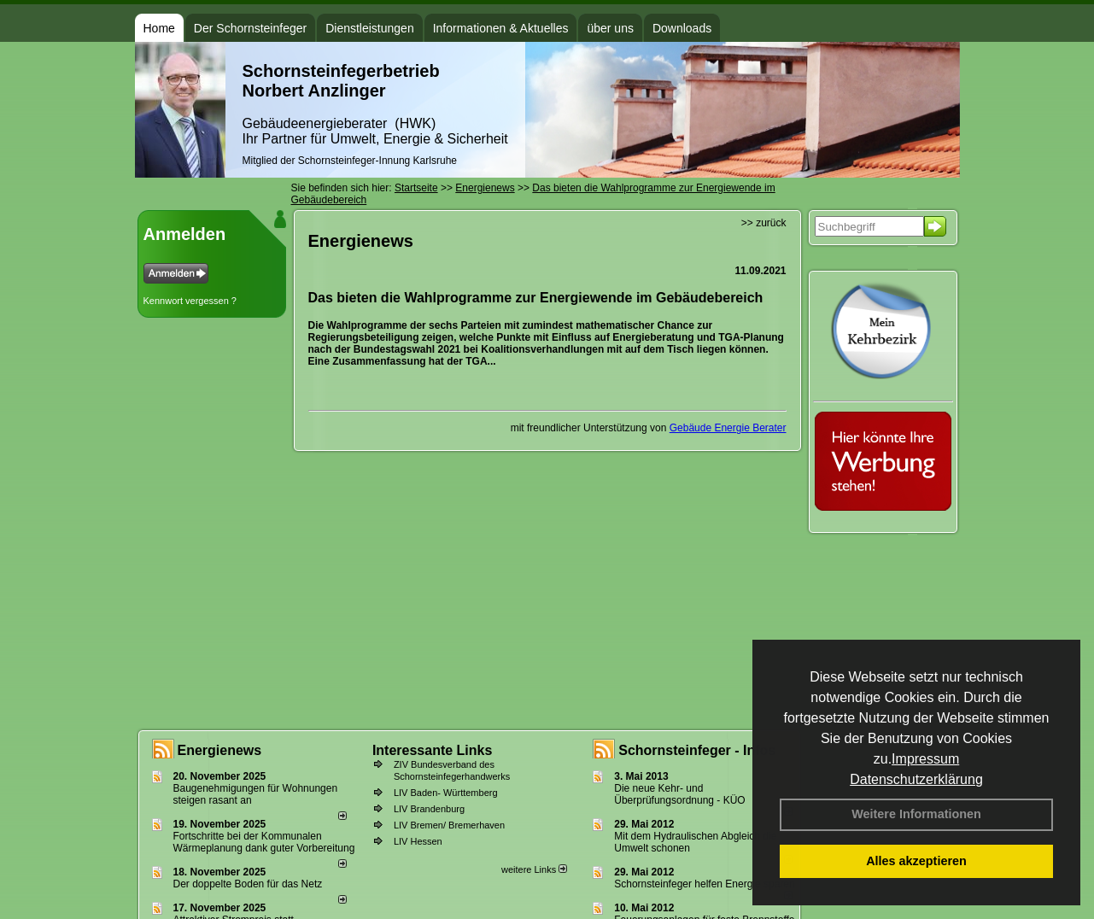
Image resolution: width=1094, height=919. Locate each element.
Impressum (925, 759)
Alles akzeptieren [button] (916, 861)
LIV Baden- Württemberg (446, 792)
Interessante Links (432, 750)
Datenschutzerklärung (916, 779)
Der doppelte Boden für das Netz (248, 884)
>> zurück (764, 223)
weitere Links (534, 869)
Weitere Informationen (916, 814)
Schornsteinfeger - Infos (696, 750)
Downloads (681, 28)
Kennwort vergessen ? (190, 301)
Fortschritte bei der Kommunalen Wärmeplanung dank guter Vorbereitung (264, 842)
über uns (610, 28)
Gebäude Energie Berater (728, 428)
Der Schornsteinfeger (250, 28)
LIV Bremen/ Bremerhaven (449, 825)
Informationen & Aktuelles (501, 28)
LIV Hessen (418, 841)
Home (159, 28)
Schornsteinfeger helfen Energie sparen (704, 884)
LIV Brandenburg (429, 809)
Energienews (220, 750)
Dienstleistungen (369, 28)
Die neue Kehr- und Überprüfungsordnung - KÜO (679, 794)
